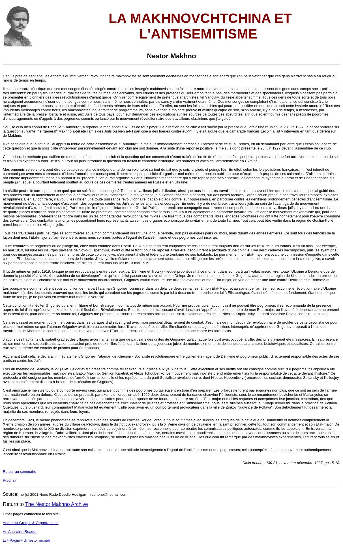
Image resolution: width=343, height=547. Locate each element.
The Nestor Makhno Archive (56, 504)
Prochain (10, 480)
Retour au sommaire (19, 471)
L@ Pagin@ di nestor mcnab (26, 540)
